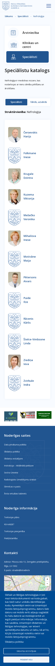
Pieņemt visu (26, 659)
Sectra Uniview (11, 472)
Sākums (9, 16)
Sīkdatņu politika (12, 451)
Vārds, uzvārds (38, 102)
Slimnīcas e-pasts (12, 486)
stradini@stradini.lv (21, 570)
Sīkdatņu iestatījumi (13, 458)
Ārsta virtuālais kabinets (15, 493)
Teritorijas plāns (11, 517)
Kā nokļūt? (9, 524)
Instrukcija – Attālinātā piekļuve (19, 465)
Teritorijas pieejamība (14, 531)
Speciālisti (23, 16)
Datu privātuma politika (15, 444)
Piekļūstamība (10, 538)
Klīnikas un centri (30, 45)
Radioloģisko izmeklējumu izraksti (20, 479)
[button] (47, 579)
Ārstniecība (30, 33)
